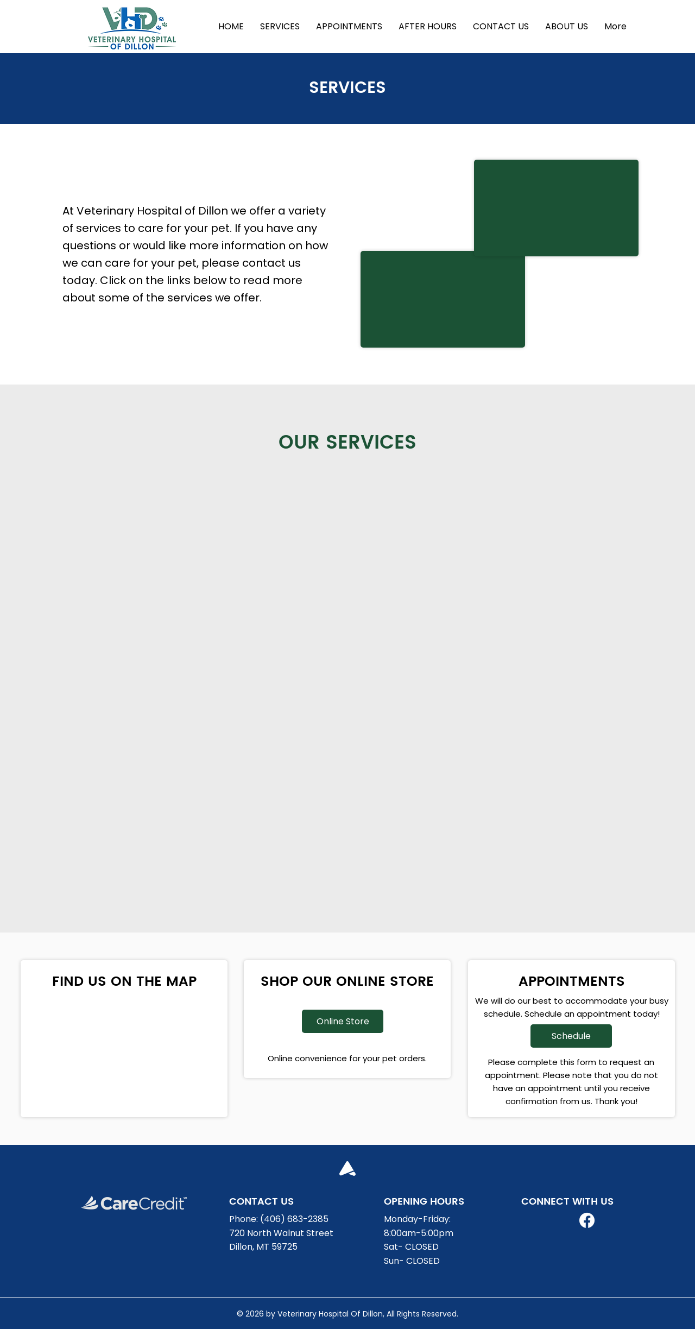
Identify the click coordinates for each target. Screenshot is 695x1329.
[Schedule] (571, 1036)
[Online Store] (342, 1021)
